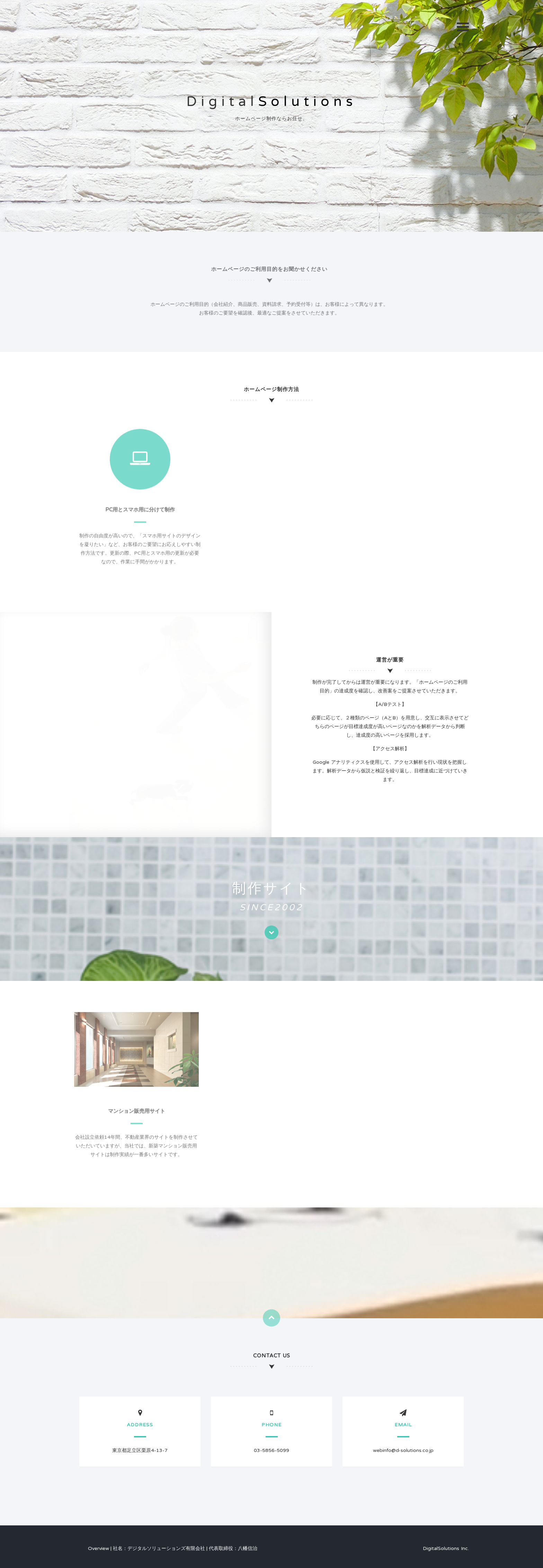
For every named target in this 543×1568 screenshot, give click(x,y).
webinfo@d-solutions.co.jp (403, 1450)
